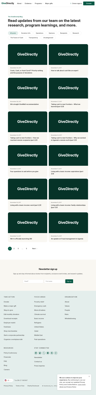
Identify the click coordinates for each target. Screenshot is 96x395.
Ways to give (8, 310)
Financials (7, 357)
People (67, 310)
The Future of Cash (16, 37)
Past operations (39, 339)
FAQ (5, 361)
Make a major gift (10, 306)
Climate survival (40, 314)
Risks (66, 314)
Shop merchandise (10, 331)
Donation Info (25, 33)
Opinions (52, 33)
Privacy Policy (8, 386)
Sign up (69, 281)
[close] (89, 376)
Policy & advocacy (10, 353)
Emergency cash (40, 306)
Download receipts (10, 318)
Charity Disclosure (33, 386)
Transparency (33, 37)
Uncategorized (48, 37)
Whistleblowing (70, 318)
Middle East (38, 335)
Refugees (37, 323)
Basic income (39, 318)
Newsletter (38, 357)
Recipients (63, 33)
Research (76, 33)
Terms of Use (20, 386)
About (67, 302)
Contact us (38, 362)
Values (67, 306)
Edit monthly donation (11, 314)
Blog (5, 365)
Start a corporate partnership (14, 335)
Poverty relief (39, 302)
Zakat (36, 331)
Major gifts (49, 3)
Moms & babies (39, 310)
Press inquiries (39, 366)
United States (39, 327)
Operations (39, 33)
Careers (7, 370)
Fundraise (7, 327)
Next (35, 249)
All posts (13, 33)
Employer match (9, 323)
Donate (88, 3)
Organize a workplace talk (13, 339)
